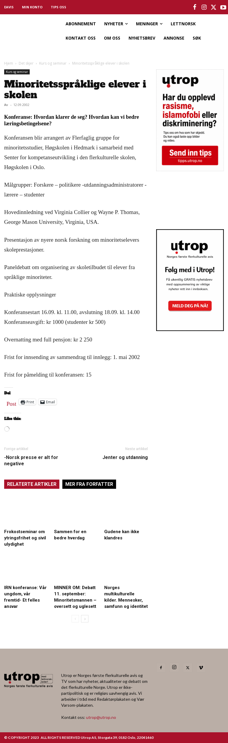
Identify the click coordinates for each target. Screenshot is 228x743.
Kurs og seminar (52, 63)
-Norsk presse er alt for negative (31, 460)
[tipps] (190, 169)
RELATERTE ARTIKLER (31, 484)
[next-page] (84, 618)
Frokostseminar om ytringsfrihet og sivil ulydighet (25, 538)
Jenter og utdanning (125, 457)
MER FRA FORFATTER (89, 484)
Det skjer (26, 63)
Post (11, 402)
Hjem (8, 63)
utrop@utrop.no (101, 717)
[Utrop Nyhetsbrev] (190, 329)
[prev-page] (75, 618)
